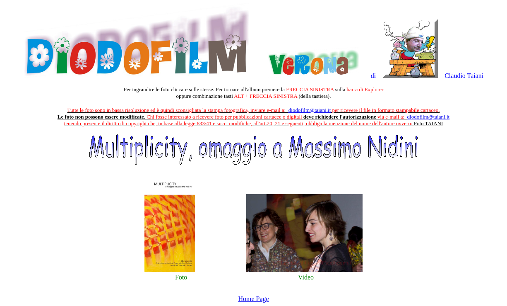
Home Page (253, 298)
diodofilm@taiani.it (309, 110)
